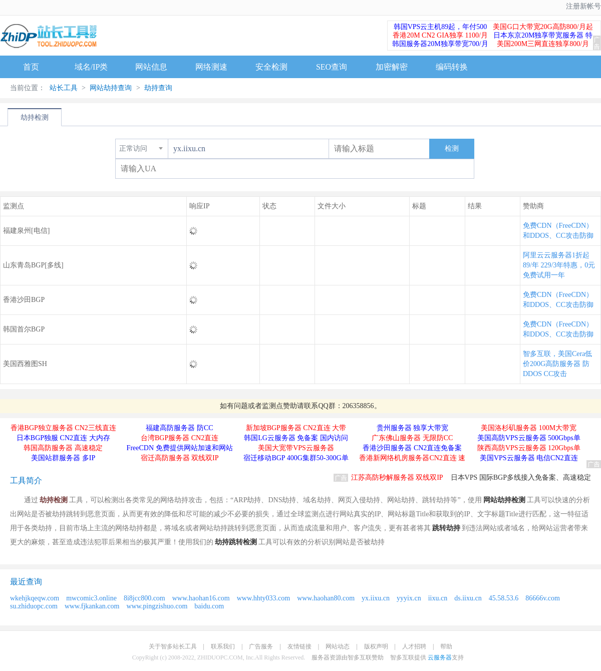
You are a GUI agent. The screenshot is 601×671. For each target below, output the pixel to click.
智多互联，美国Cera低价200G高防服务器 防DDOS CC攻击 (557, 364)
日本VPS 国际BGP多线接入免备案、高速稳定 (521, 477)
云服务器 (440, 657)
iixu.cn (438, 598)
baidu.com (209, 606)
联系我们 (223, 646)
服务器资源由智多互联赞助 (348, 657)
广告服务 (261, 646)
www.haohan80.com (326, 598)
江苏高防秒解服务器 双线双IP (397, 477)
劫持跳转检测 (236, 542)
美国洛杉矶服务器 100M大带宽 (528, 428)
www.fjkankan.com (92, 606)
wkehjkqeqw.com (34, 598)
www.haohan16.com (201, 598)
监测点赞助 (279, 406)
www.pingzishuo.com (156, 606)
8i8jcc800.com (144, 598)
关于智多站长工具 (173, 646)
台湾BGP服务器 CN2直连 (179, 438)
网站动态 (338, 646)
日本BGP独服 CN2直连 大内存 (63, 438)
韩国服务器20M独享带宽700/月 (440, 44)
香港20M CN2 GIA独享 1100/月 (440, 35)
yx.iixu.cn (376, 598)
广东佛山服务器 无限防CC (412, 438)
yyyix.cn (409, 598)
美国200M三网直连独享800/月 (543, 44)
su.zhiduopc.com (34, 606)
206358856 (358, 406)
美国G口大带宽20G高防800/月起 (542, 27)
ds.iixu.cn (467, 598)
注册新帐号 (583, 6)
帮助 (446, 646)
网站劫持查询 (111, 88)
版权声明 (376, 646)
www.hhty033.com (263, 598)
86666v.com (542, 598)
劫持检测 (35, 117)
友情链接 (299, 646)
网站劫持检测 (504, 500)
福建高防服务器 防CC (179, 428)
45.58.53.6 (504, 598)
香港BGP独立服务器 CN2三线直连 (63, 428)
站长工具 (64, 88)
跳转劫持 (446, 528)
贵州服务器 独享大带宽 (413, 428)
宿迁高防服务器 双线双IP (180, 458)
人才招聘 (414, 646)
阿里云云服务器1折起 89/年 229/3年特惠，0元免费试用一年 (559, 265)
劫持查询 (158, 88)
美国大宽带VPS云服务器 (296, 448)
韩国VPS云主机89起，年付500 (440, 27)
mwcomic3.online (91, 598)
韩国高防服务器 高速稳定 (63, 448)
